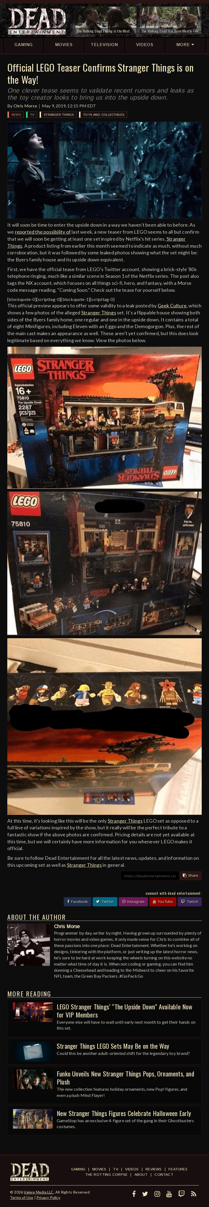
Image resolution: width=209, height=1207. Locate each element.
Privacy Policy (48, 1197)
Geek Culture (172, 305)
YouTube (163, 901)
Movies (99, 1169)
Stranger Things (59, 115)
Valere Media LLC (38, 1192)
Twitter (105, 901)
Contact (163, 1174)
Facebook (77, 901)
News (16, 115)
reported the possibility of (43, 232)
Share (190, 875)
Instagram (133, 901)
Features (177, 1169)
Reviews (153, 1169)
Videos (132, 1169)
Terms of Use (21, 1197)
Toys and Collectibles (103, 115)
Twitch (189, 901)
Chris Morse (25, 105)
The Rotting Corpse (106, 1174)
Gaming (78, 1169)
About (141, 1174)
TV (32, 115)
